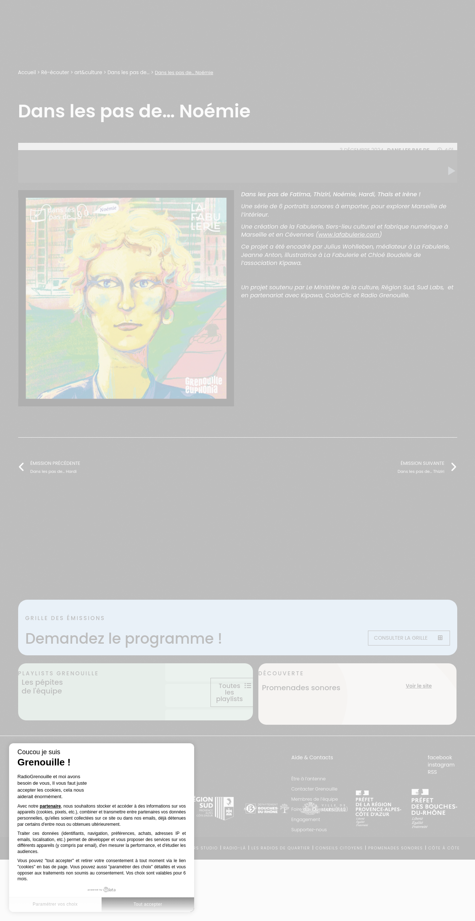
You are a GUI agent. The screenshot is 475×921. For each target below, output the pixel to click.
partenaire (50, 806)
